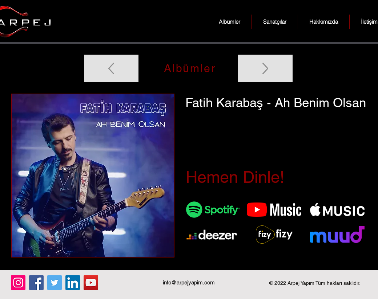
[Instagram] (18, 282)
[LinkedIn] (72, 282)
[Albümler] (189, 68)
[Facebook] (36, 282)
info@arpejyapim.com (189, 282)
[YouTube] (91, 282)
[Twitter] (54, 282)
